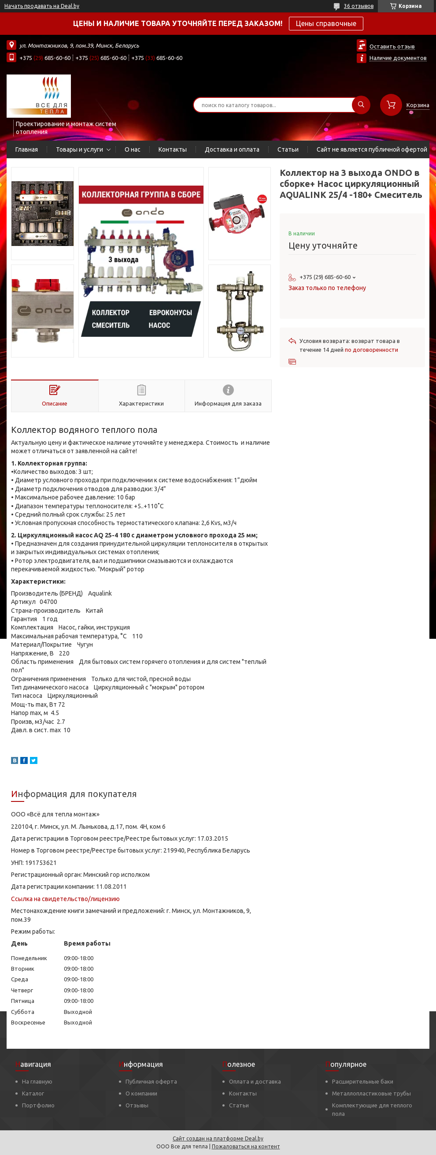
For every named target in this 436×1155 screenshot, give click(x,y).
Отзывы (137, 1105)
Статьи (288, 149)
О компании (141, 1093)
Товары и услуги (79, 149)
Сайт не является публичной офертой (372, 149)
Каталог (33, 1093)
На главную (37, 1081)
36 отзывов (358, 6)
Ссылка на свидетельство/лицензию (65, 898)
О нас (132, 149)
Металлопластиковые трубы (371, 1093)
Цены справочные (326, 23)
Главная (26, 149)
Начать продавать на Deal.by (41, 6)
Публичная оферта (151, 1081)
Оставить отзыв (392, 46)
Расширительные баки (362, 1081)
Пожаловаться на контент (246, 1146)
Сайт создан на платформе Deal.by (218, 1138)
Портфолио (38, 1105)
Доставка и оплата (232, 149)
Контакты (173, 149)
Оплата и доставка (255, 1081)
